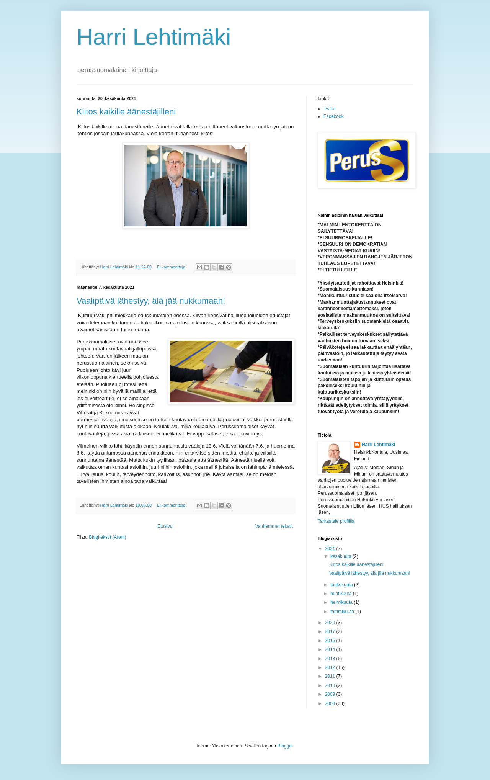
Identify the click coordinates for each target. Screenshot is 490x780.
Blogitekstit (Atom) (107, 537)
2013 (330, 658)
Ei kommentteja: (172, 267)
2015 (330, 640)
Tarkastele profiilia (336, 521)
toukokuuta (342, 584)
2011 (330, 676)
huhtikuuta (341, 593)
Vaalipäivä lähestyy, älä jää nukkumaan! (151, 301)
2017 (330, 631)
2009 (330, 694)
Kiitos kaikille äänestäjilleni (126, 111)
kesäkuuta (341, 556)
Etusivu (164, 526)
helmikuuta (342, 602)
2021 (330, 548)
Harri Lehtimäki (378, 444)
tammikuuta (342, 611)
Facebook (333, 116)
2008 (330, 703)
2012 (330, 667)
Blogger (285, 746)
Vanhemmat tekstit (274, 526)
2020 (330, 622)
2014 (330, 649)
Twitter (330, 108)
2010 (330, 685)
